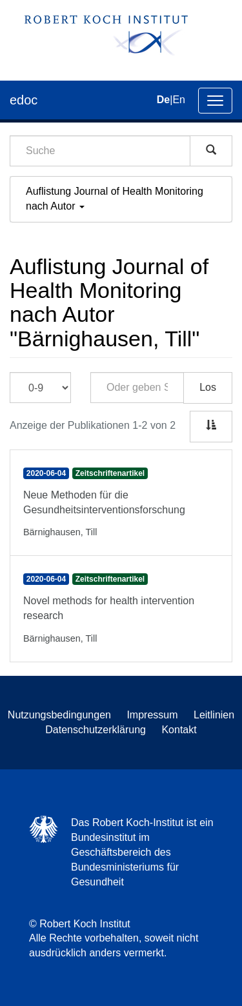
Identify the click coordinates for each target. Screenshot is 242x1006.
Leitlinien (214, 714)
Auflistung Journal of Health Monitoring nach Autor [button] (114, 199)
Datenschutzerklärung (95, 729)
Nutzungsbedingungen (59, 714)
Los (207, 387)
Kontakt (178, 729)
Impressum (151, 714)
